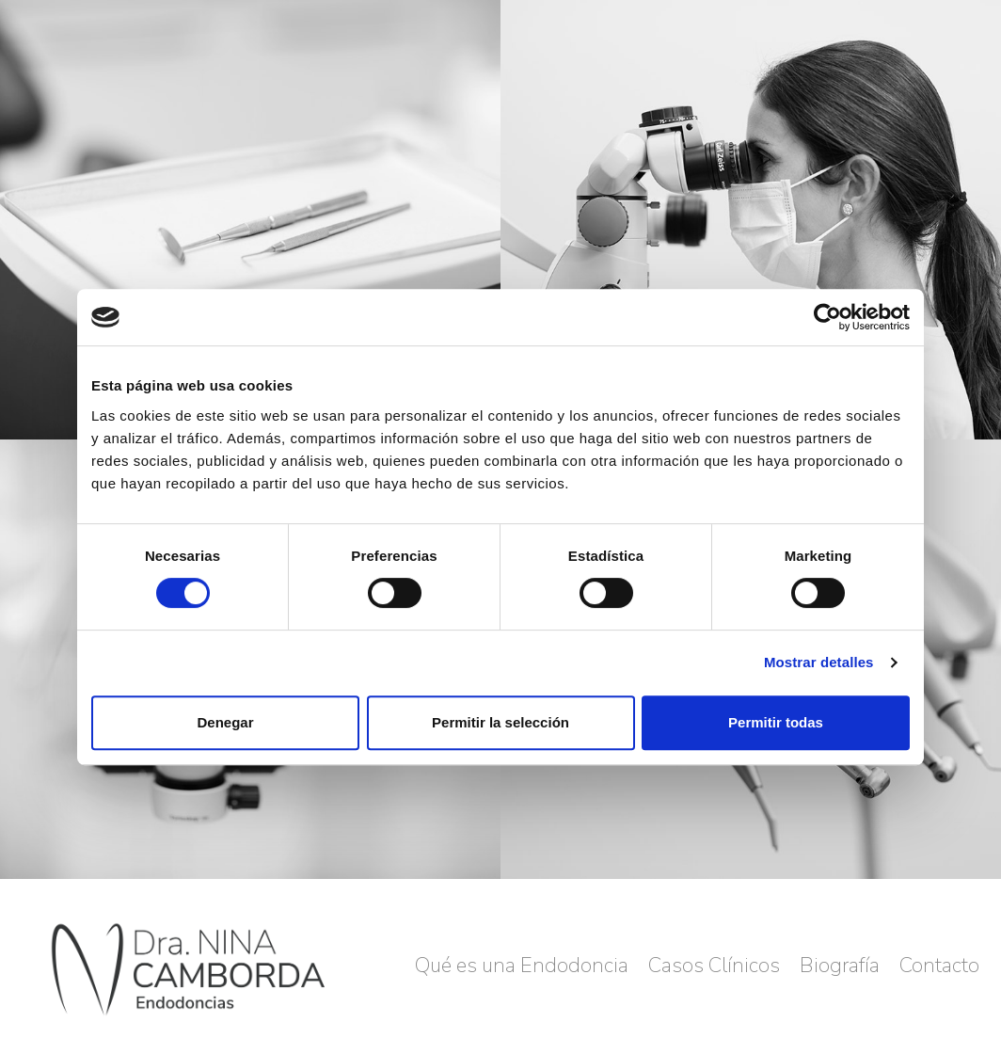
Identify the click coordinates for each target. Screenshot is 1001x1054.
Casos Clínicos (714, 965)
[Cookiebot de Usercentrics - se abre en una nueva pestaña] (827, 317)
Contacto (939, 965)
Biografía (840, 965)
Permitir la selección (500, 722)
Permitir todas (775, 722)
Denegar (225, 722)
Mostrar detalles (819, 662)
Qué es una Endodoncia (521, 965)
